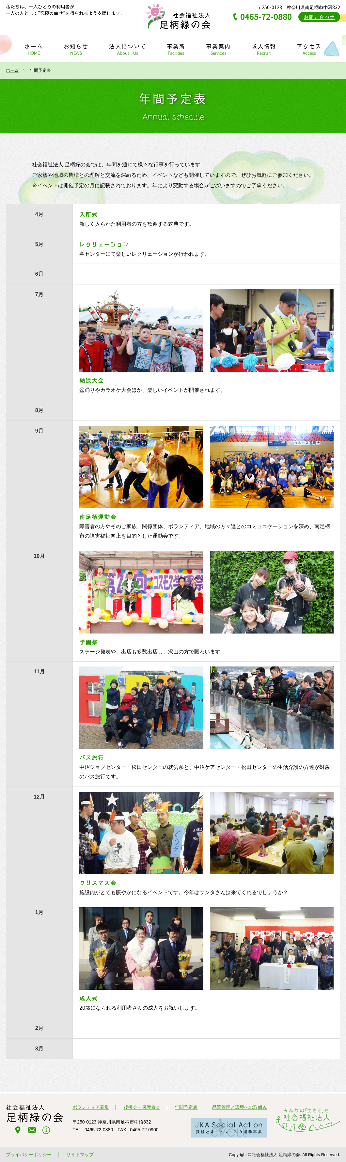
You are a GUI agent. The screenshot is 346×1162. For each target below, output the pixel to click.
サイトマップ (80, 1154)
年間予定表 (186, 1107)
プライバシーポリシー (29, 1154)
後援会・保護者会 (142, 1107)
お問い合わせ (319, 17)
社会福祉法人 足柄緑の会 (178, 16)
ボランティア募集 (90, 1107)
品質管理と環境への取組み (239, 1107)
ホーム (12, 70)
